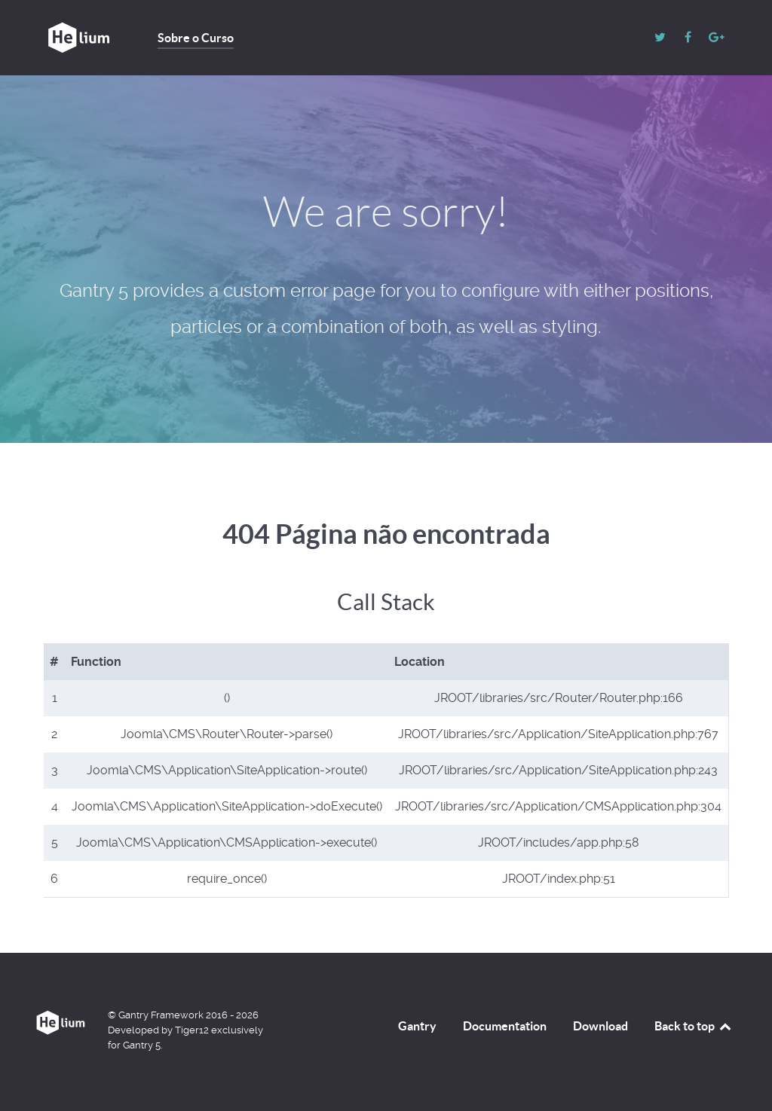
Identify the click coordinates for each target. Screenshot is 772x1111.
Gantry (417, 1026)
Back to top (693, 1026)
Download (600, 1026)
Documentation (505, 1026)
